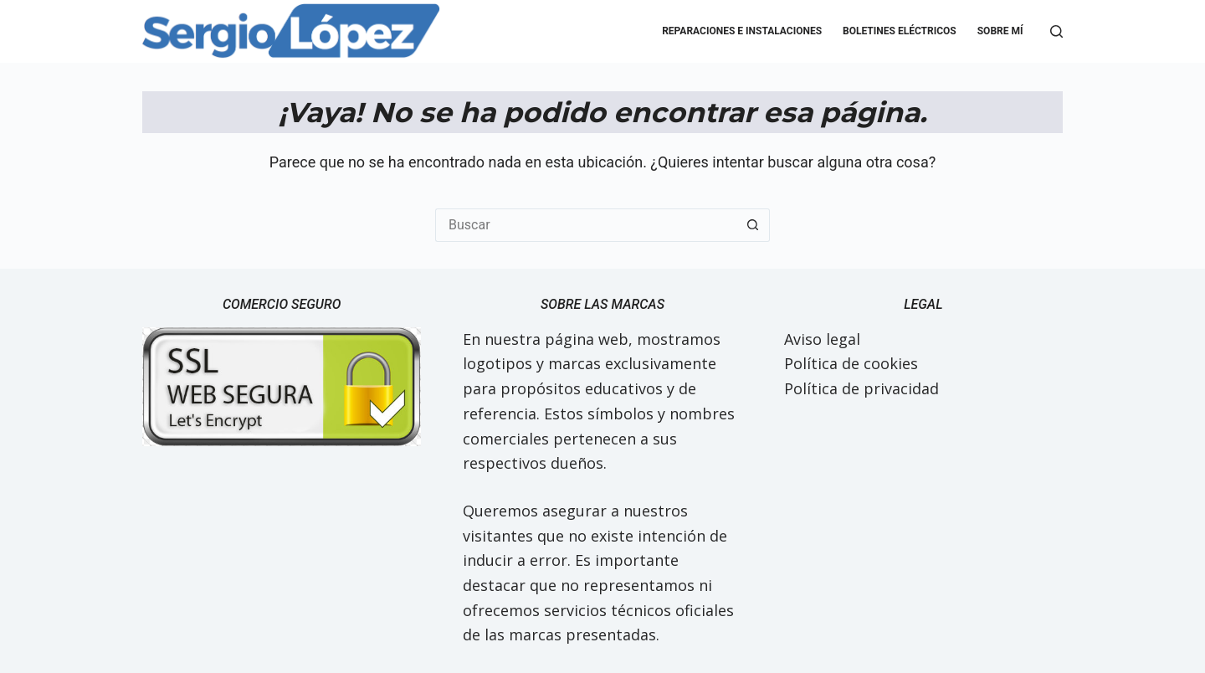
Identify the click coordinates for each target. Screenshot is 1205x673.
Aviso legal (822, 339)
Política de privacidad (861, 388)
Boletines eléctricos (899, 31)
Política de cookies (851, 363)
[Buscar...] (585, 225)
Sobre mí (1000, 31)
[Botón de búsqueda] (753, 225)
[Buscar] (1056, 31)
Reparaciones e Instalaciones (742, 31)
